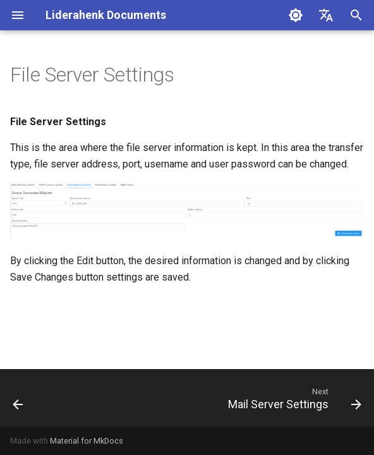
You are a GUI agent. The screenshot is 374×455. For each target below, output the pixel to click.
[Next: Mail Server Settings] (292, 398)
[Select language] (326, 15)
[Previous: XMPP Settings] (19, 398)
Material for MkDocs (86, 441)
